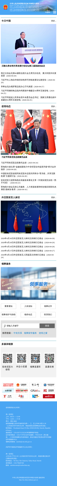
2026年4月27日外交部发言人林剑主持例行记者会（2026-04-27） (28, 251)
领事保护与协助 (9, 315)
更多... (53, 21)
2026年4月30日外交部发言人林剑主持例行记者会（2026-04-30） (28, 238)
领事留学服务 (30, 333)
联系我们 (48, 315)
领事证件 (48, 306)
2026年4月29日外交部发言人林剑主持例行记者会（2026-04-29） (28, 242)
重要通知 (8, 306)
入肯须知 (28, 306)
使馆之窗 (43, 333)
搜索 (47, 325)
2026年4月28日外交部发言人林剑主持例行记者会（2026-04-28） (28, 247)
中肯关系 (18, 333)
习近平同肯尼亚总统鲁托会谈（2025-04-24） (20, 163)
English (47, 12)
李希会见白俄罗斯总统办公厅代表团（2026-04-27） (23, 87)
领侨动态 (28, 315)
